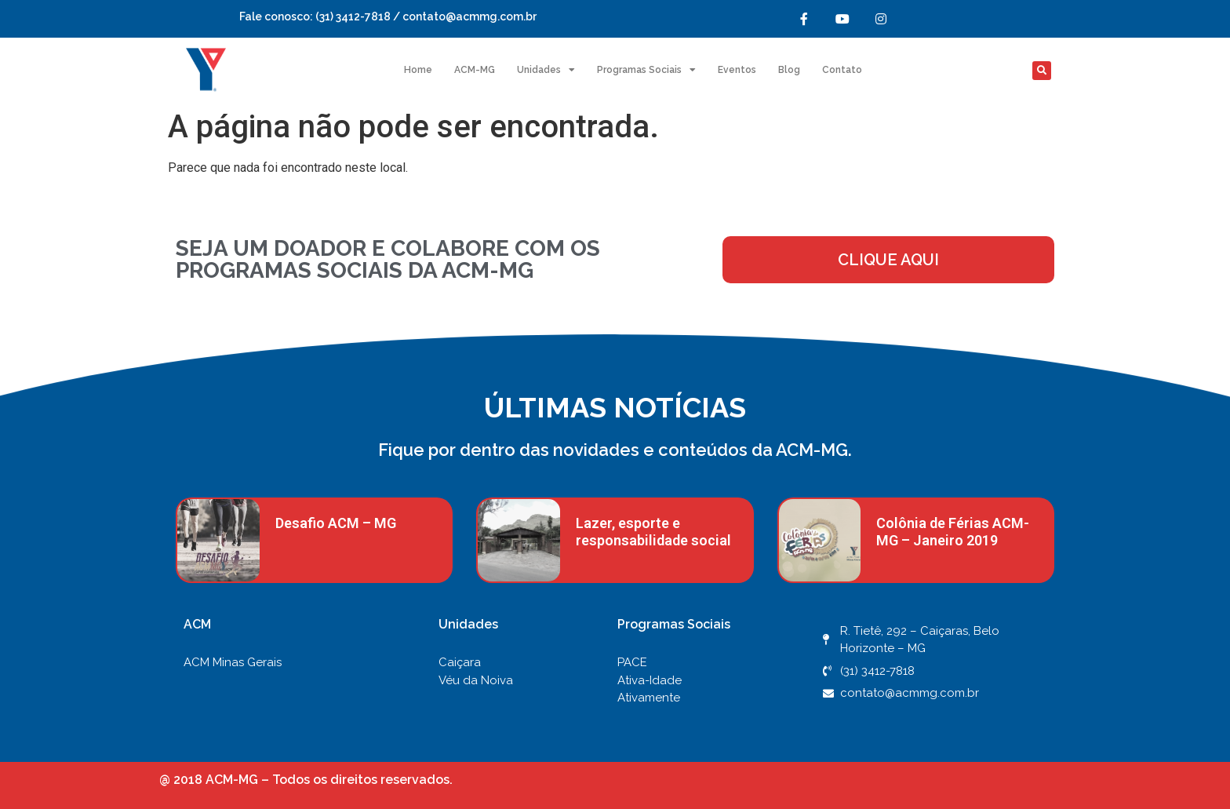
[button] (1041, 70)
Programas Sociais (646, 70)
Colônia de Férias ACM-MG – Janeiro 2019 (952, 531)
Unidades (546, 70)
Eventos (737, 69)
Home (418, 69)
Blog (789, 69)
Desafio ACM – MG (335, 523)
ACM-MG (474, 69)
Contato (842, 69)
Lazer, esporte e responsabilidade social (653, 531)
